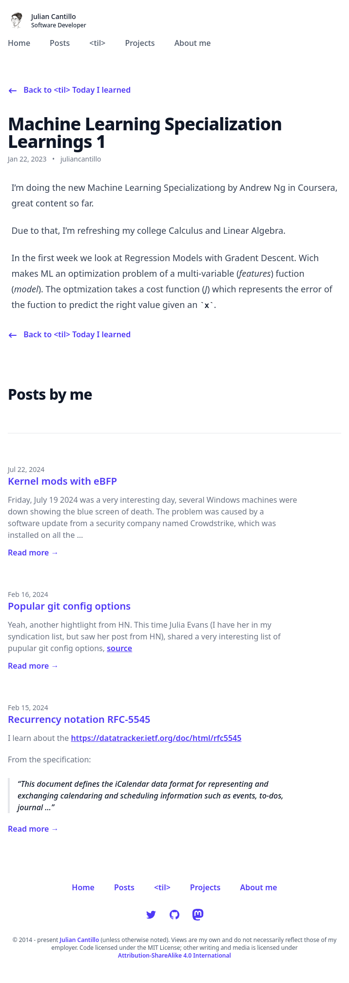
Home (19, 43)
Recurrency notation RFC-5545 (79, 719)
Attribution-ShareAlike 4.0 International (174, 956)
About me (192, 43)
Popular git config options (69, 606)
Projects (140, 43)
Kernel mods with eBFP (62, 481)
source (119, 648)
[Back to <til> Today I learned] (69, 89)
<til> (97, 43)
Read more (33, 552)
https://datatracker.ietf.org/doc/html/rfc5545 (156, 738)
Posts (60, 43)
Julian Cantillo (79, 940)
